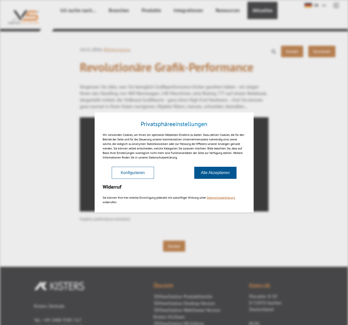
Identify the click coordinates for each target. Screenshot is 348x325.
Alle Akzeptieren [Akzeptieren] (215, 173)
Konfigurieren (133, 173)
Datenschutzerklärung (221, 197)
